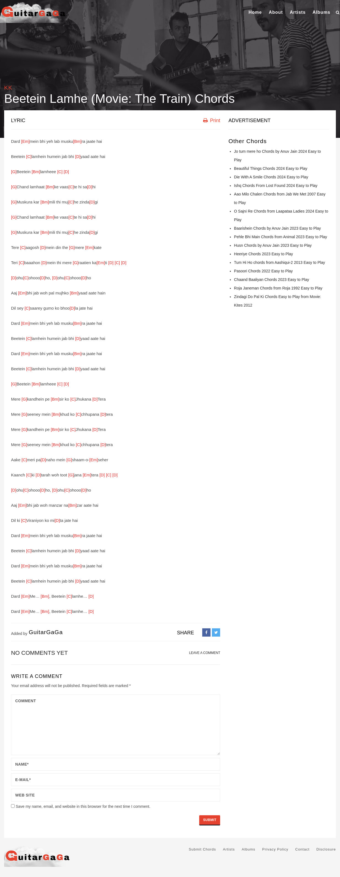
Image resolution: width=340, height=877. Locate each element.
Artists (298, 12)
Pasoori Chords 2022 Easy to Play (263, 271)
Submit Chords (202, 849)
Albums (321, 12)
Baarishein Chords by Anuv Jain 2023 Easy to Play (277, 228)
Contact (302, 849)
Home (255, 12)
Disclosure (326, 849)
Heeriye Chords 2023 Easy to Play (263, 254)
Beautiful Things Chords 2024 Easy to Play (270, 168)
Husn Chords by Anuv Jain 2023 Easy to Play (273, 245)
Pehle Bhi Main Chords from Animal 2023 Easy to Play (280, 237)
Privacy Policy (275, 849)
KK (8, 87)
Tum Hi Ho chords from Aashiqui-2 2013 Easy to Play (279, 262)
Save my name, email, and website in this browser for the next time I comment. (83, 806)
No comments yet (39, 653)
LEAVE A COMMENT (204, 653)
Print (211, 120)
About (276, 12)
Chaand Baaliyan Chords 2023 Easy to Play (271, 279)
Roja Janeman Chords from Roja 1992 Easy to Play (278, 288)
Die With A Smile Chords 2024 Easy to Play (271, 177)
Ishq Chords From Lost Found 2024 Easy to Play (275, 185)
